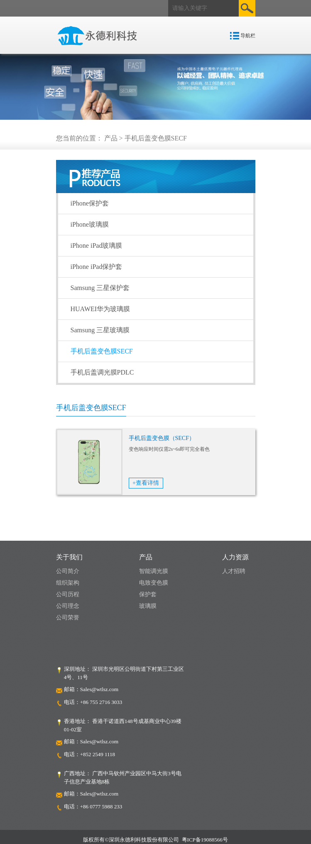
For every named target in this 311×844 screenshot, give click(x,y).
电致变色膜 (153, 583)
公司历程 (67, 594)
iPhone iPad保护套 (96, 266)
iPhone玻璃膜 (90, 224)
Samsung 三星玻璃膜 (100, 330)
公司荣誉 (67, 617)
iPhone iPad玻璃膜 (96, 245)
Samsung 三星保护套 (100, 287)
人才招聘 (233, 571)
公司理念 (67, 606)
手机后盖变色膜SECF (102, 351)
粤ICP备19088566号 (205, 840)
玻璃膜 (148, 606)
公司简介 (67, 571)
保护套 (148, 594)
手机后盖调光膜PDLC (102, 372)
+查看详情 (145, 483)
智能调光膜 (153, 571)
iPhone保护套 (90, 203)
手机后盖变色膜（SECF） (162, 438)
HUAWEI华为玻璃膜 (100, 308)
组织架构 (67, 583)
